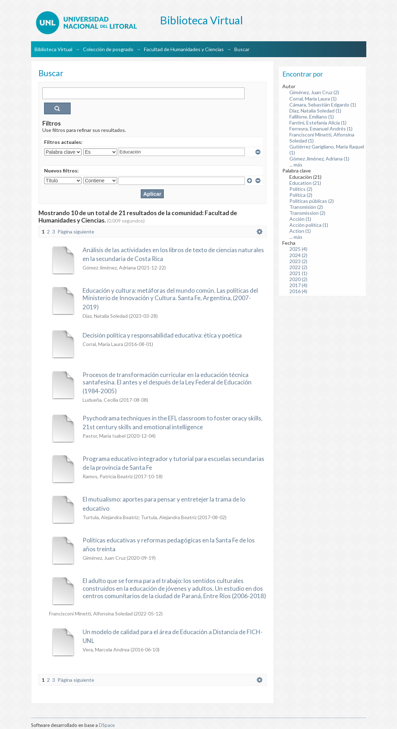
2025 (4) (298, 249)
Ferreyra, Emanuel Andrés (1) (321, 129)
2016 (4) (298, 291)
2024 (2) (298, 255)
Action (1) (300, 231)
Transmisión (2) (306, 207)
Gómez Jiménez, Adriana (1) (319, 159)
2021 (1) (298, 273)
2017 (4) (298, 285)
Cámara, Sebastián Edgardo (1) (322, 105)
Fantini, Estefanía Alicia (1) (318, 123)
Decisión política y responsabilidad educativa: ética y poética (162, 335)
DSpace (107, 725)
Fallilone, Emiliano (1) (311, 117)
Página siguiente (76, 232)
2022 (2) (298, 267)
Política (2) (300, 195)
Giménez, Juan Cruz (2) (314, 92)
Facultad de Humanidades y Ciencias (184, 49)
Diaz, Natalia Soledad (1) (315, 111)
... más (295, 165)
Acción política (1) (308, 225)
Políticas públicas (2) (311, 201)
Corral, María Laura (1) (313, 99)
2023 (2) (298, 261)
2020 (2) (298, 279)
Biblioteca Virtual (53, 49)
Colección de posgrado (108, 49)
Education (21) (305, 183)
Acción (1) (300, 219)
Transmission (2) (307, 213)
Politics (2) (300, 189)
